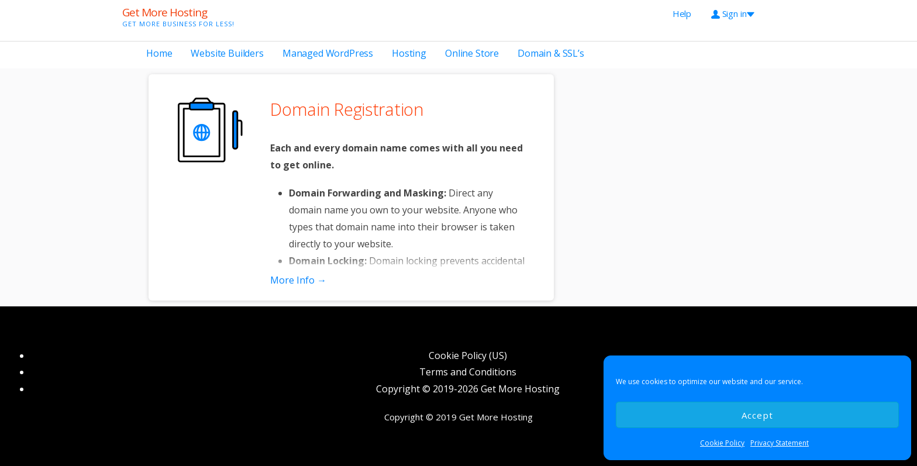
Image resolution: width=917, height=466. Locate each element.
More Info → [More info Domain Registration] (298, 280)
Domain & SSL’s (551, 53)
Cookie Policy (722, 443)
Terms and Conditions (467, 371)
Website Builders (227, 53)
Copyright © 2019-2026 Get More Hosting (468, 388)
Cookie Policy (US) (468, 355)
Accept (758, 415)
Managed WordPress (327, 53)
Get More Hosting (164, 12)
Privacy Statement (779, 443)
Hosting (409, 53)
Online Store (472, 53)
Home (159, 53)
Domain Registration (346, 109)
